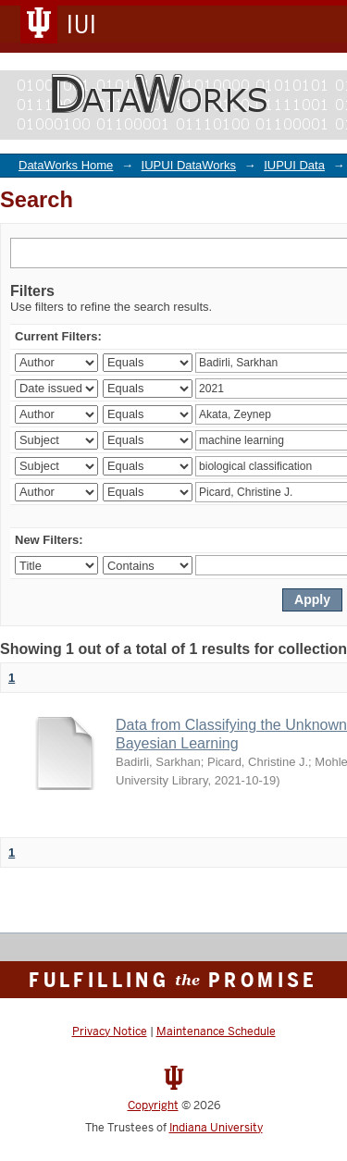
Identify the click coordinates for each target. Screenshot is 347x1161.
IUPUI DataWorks (189, 165)
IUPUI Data (294, 165)
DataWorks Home (66, 165)
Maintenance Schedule (216, 1031)
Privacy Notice (109, 1031)
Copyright (153, 1105)
